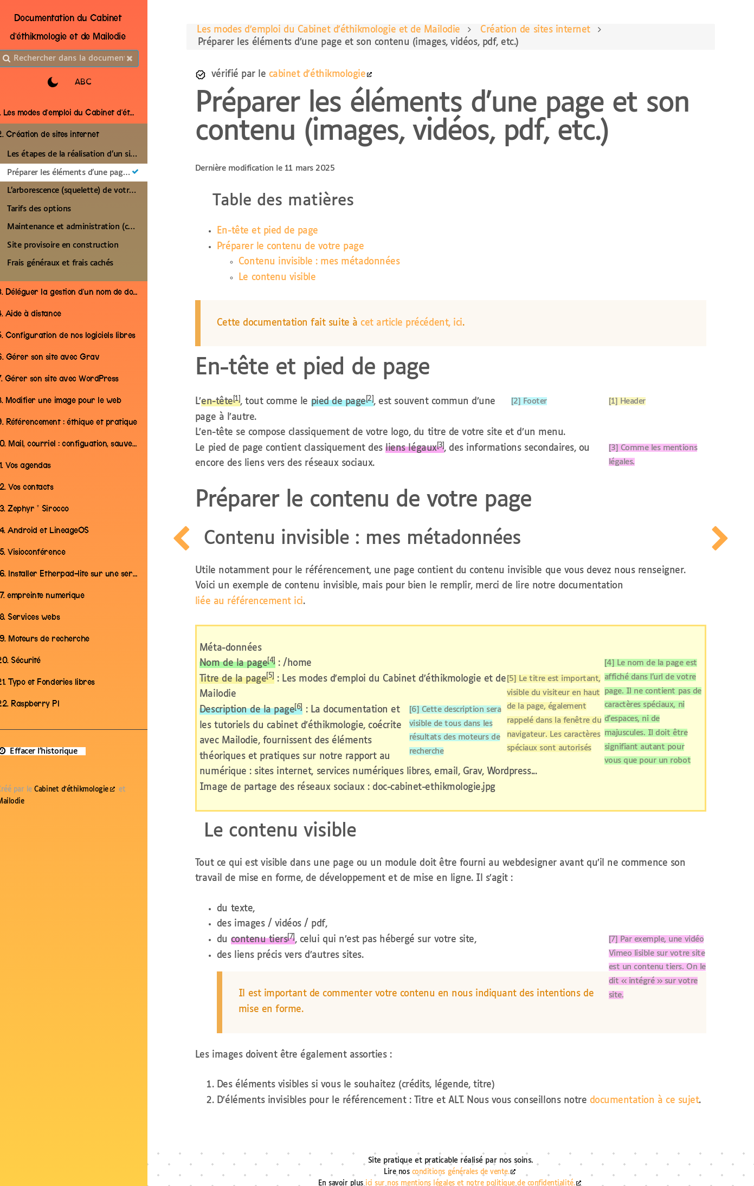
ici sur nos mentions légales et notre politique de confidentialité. (477, 1172)
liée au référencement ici (269, 588)
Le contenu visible (296, 279)
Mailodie (22, 801)
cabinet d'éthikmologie (336, 76)
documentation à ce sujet (290, 1087)
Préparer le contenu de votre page (309, 249)
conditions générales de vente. (468, 1161)
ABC (96, 82)
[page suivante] (736, 593)
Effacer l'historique (49, 751)
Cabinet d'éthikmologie (83, 789)
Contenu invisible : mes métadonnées (338, 264)
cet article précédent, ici (431, 325)
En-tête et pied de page (287, 233)
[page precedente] (180, 593)
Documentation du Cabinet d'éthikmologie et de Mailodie (81, 27)
